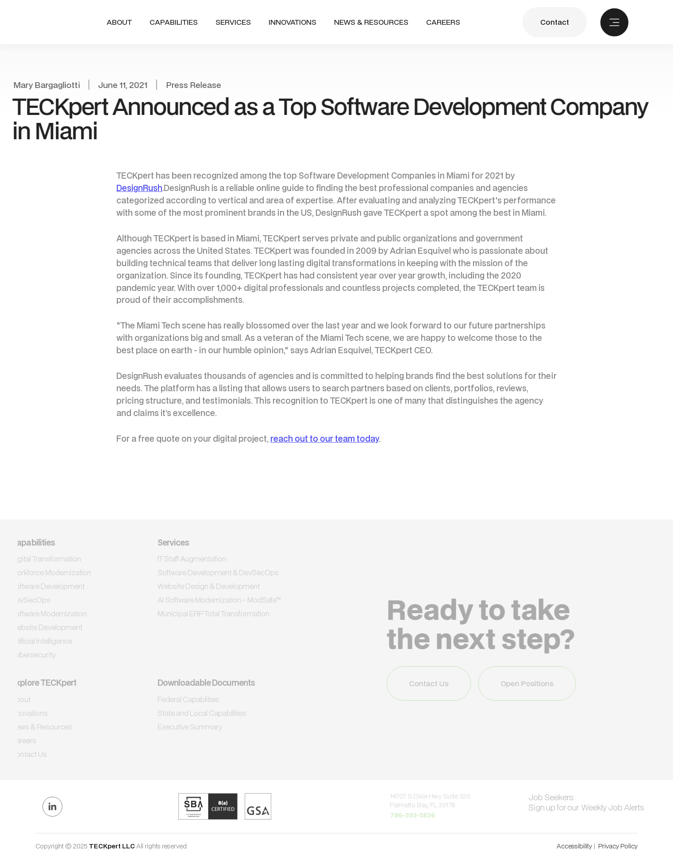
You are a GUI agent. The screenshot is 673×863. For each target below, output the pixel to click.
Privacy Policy (618, 846)
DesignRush (139, 187)
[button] (174, 22)
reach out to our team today (324, 438)
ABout (119, 22)
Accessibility (574, 846)
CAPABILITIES (174, 22)
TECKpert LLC (112, 846)
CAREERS (443, 22)
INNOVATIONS (292, 22)
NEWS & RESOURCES (371, 22)
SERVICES (233, 22)
